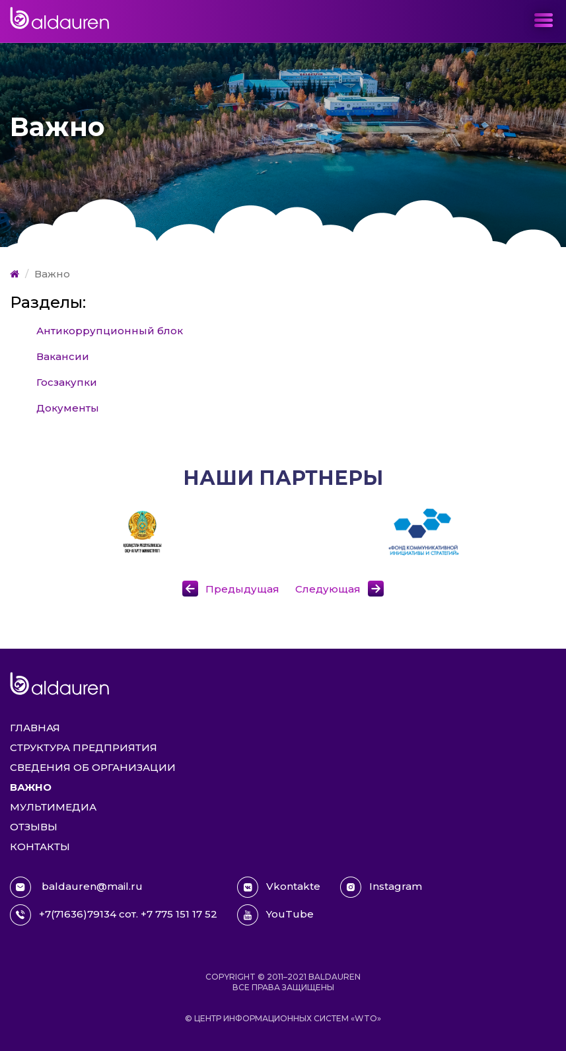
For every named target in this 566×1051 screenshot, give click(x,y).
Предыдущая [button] (242, 589)
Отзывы (33, 826)
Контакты (40, 846)
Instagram (381, 887)
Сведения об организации (93, 767)
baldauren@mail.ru (76, 887)
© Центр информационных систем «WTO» (283, 1018)
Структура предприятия (83, 747)
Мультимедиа (53, 807)
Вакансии (62, 356)
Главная (35, 727)
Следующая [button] (328, 589)
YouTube (275, 914)
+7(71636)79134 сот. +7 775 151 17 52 (113, 914)
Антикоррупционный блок (109, 330)
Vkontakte (278, 887)
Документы (67, 408)
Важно (31, 787)
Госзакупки (66, 382)
